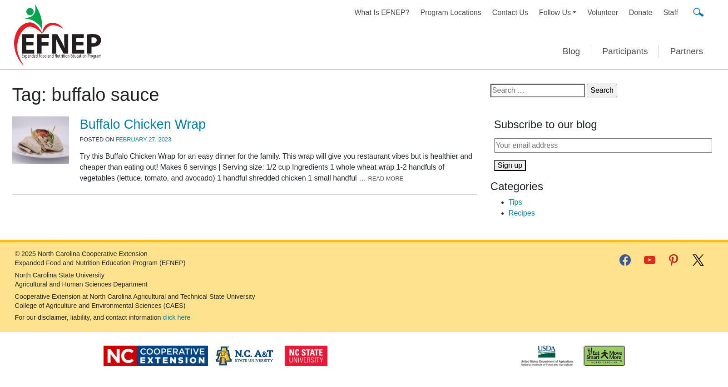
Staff (670, 12)
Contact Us (510, 12)
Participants (625, 51)
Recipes (522, 213)
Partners (686, 51)
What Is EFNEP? (382, 12)
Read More (386, 178)
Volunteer (602, 12)
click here (177, 317)
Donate (641, 12)
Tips (515, 202)
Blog (571, 51)
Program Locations (450, 12)
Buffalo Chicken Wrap (143, 124)
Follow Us (555, 12)
